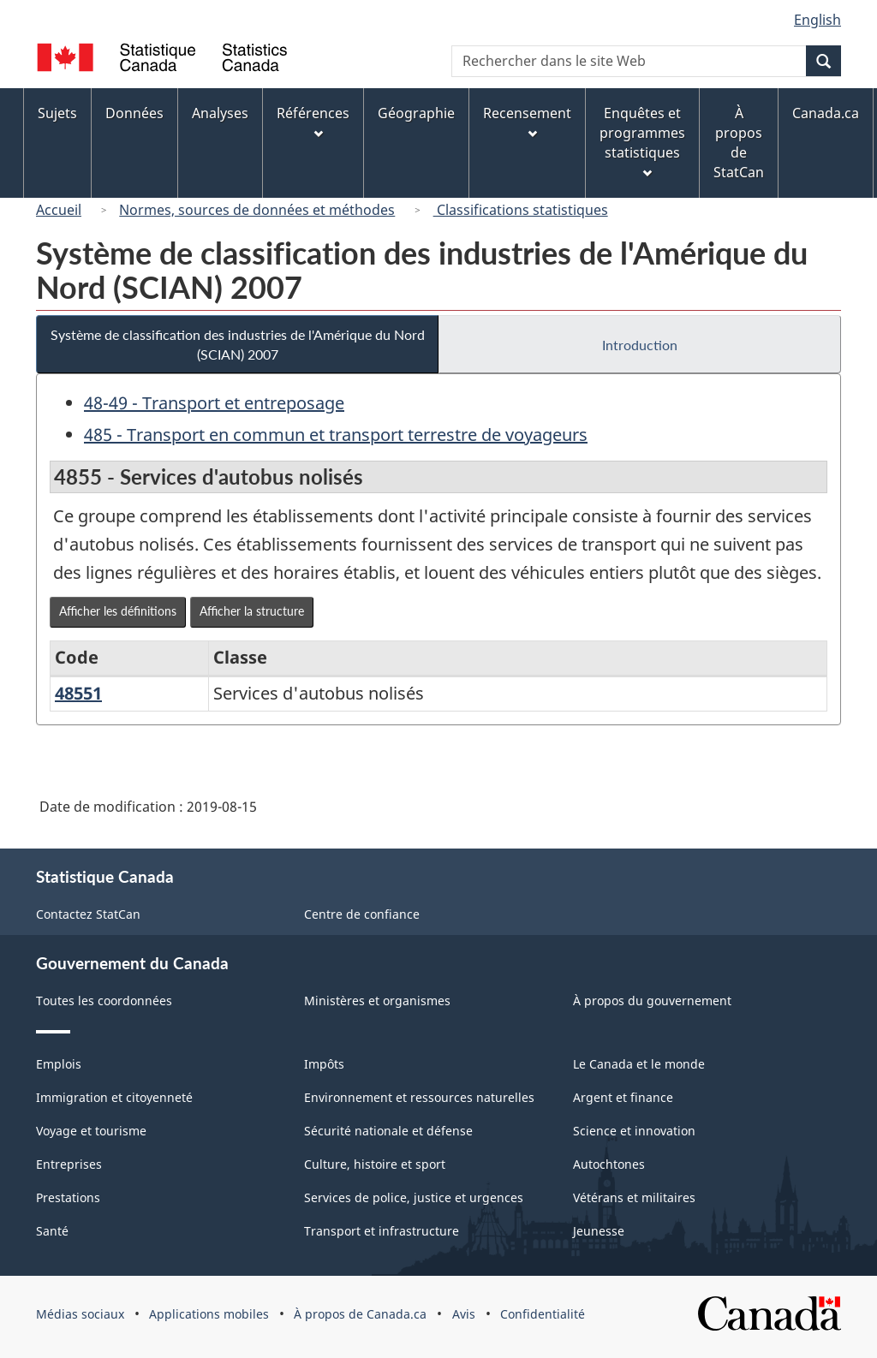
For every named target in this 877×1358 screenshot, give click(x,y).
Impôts (324, 1064)
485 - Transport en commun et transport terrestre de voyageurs (336, 434)
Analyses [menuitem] (220, 113)
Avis (463, 1314)
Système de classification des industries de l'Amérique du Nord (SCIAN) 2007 (238, 344)
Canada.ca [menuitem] (825, 113)
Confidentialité (542, 1314)
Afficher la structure (252, 611)
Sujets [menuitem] (57, 113)
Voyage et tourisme (91, 1131)
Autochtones (609, 1164)
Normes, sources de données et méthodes (257, 209)
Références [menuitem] (313, 121)
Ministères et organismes (377, 1000)
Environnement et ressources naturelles (419, 1097)
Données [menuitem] (134, 113)
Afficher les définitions (117, 611)
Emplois (58, 1064)
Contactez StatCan (88, 914)
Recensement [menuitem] (527, 121)
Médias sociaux (80, 1314)
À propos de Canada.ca (360, 1314)
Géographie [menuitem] (416, 113)
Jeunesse (598, 1231)
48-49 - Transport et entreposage (214, 402)
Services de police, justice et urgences (413, 1197)
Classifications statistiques (520, 209)
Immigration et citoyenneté (114, 1097)
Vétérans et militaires (634, 1197)
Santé (52, 1231)
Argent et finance (623, 1097)
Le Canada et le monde (639, 1064)
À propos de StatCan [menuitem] (738, 143)
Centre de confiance (362, 914)
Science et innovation (634, 1131)
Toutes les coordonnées (104, 1000)
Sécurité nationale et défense (388, 1131)
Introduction (639, 345)
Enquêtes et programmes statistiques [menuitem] (642, 141)
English (817, 19)
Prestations (68, 1197)
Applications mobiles (209, 1314)
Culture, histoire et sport (374, 1164)
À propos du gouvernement (652, 1000)
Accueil (58, 209)
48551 (78, 693)
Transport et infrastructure (381, 1231)
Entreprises (69, 1164)
